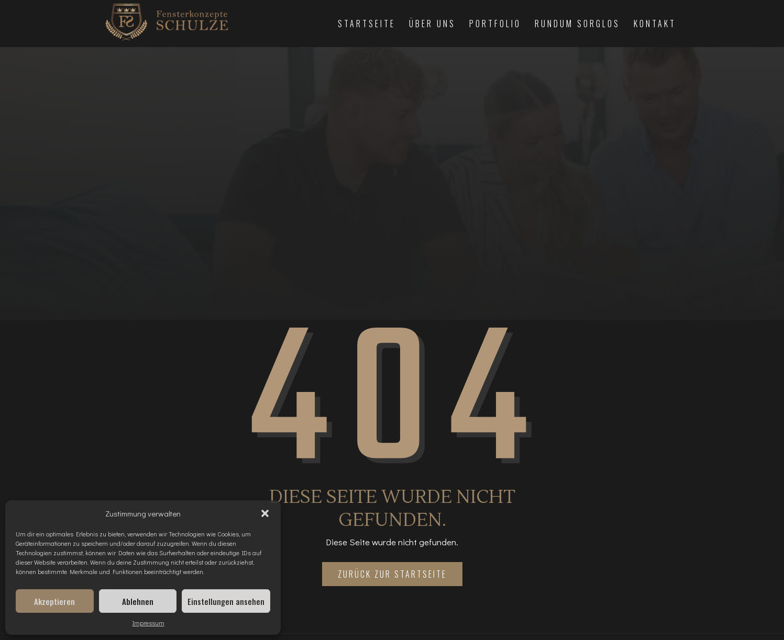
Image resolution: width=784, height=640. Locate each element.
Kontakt (655, 23)
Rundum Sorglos (577, 23)
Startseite (366, 23)
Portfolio (495, 23)
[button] (265, 513)
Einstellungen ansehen (225, 601)
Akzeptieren (54, 601)
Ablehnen (137, 601)
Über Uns (432, 23)
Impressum (148, 623)
